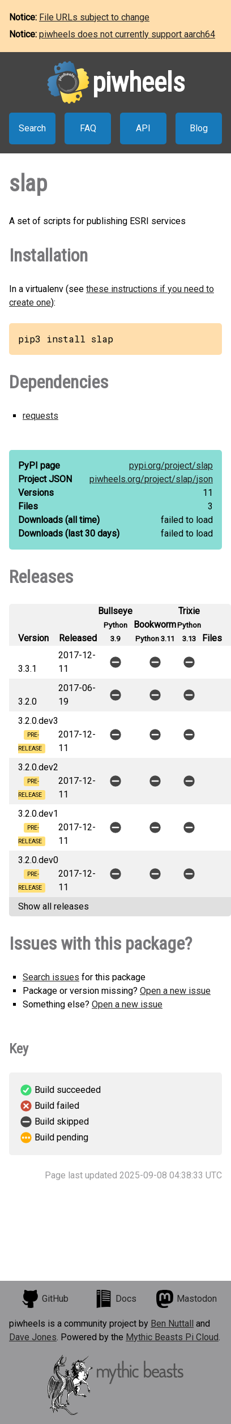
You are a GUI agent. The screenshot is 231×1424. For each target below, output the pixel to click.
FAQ (88, 128)
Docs (115, 1299)
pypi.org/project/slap (171, 465)
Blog (199, 128)
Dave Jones (33, 1337)
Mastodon (186, 1299)
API (143, 128)
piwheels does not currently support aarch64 (127, 34)
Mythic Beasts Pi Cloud (172, 1337)
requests (40, 415)
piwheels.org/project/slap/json (151, 479)
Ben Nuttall (172, 1323)
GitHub (45, 1299)
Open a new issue (175, 990)
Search (32, 128)
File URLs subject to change (94, 17)
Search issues (51, 977)
